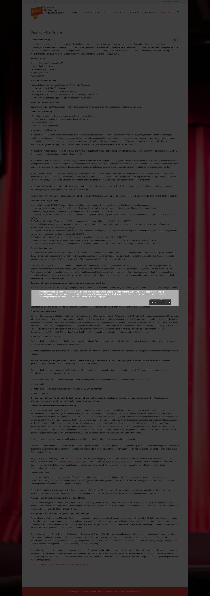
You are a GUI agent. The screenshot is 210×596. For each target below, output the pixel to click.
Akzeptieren (155, 302)
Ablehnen (166, 302)
